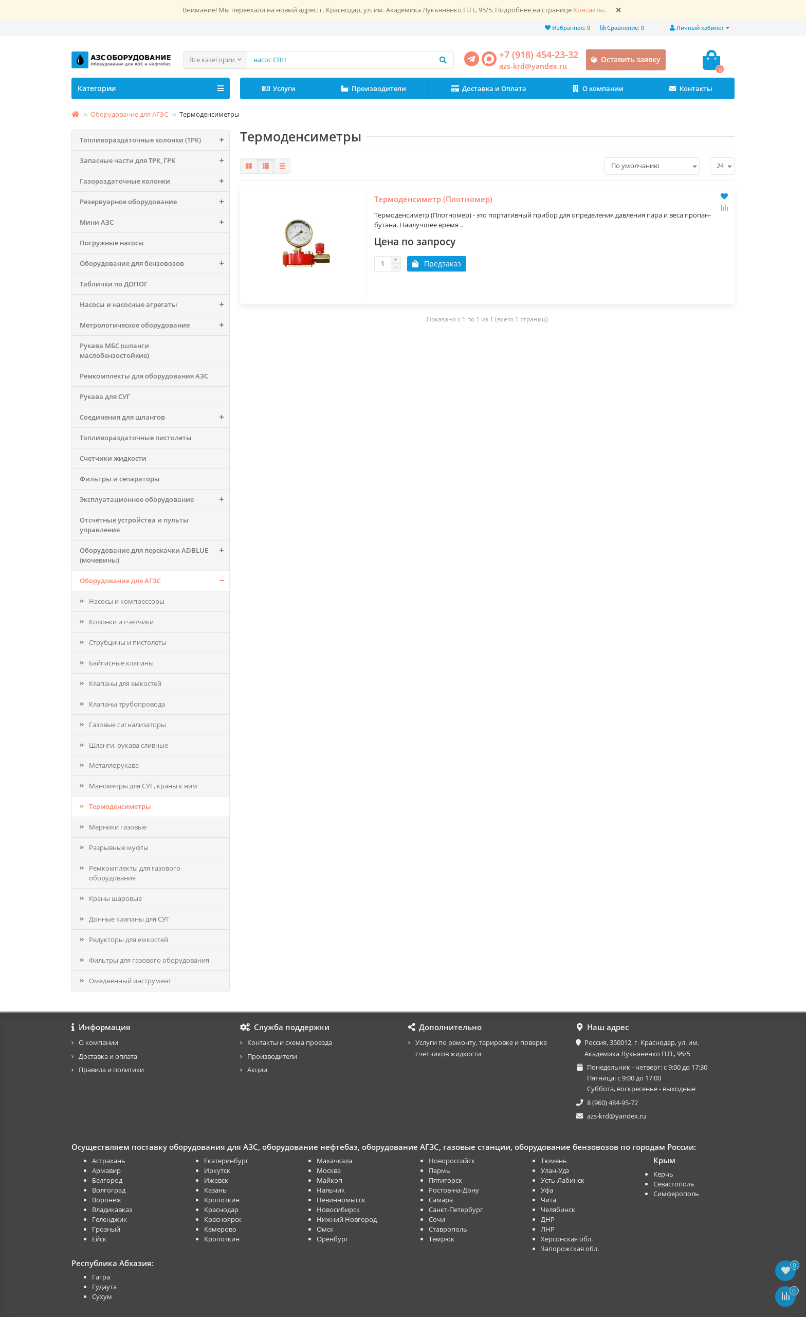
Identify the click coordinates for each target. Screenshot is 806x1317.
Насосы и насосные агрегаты (154, 305)
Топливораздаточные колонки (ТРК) (154, 140)
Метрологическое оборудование (154, 325)
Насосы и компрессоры (126, 601)
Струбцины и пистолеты (128, 642)
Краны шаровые (115, 898)
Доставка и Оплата (488, 89)
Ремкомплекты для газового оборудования (134, 872)
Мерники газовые (117, 827)
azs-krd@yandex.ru (533, 66)
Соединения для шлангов (154, 417)
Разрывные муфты (119, 847)
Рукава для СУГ (105, 396)
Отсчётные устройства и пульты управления (134, 524)
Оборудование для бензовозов (154, 264)
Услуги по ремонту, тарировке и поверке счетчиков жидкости (481, 1048)
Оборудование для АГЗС (129, 114)
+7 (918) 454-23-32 (538, 54)
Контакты (588, 10)
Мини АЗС (154, 222)
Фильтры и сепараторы (120, 478)
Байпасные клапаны (121, 662)
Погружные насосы (112, 242)
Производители (374, 89)
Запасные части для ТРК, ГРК (154, 161)
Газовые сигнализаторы (127, 724)
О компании (597, 89)
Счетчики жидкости (113, 458)
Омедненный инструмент (130, 980)
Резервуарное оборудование (154, 202)
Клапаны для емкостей (125, 683)
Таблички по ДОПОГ (114, 283)
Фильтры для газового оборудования (149, 960)
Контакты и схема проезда (289, 1042)
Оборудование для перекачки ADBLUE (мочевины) (154, 555)
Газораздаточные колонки (154, 181)
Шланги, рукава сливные (128, 745)
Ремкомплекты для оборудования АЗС (144, 376)
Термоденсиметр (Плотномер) (303, 307)
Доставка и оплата (108, 1056)
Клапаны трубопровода (127, 704)
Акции (257, 1069)
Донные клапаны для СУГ (129, 919)
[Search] (350, 60)
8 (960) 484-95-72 (612, 1102)
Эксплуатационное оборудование (154, 500)
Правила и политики (111, 1069)
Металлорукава (114, 765)
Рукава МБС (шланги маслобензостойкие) (114, 350)
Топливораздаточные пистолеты (136, 437)
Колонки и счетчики (121, 621)
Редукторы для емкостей (128, 939)
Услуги (279, 89)
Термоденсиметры (120, 806)
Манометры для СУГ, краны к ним (143, 785)
